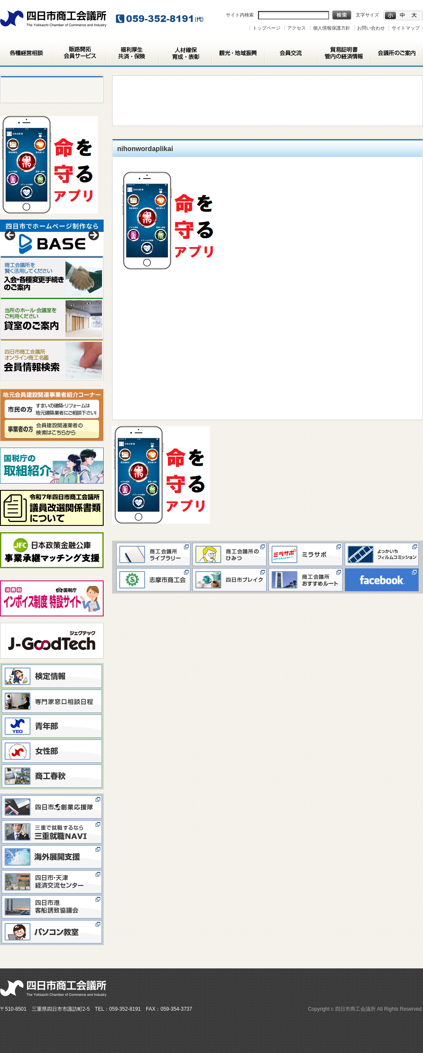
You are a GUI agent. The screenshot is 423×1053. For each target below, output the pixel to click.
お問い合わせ (371, 27)
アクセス (296, 27)
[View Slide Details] (52, 238)
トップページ (266, 27)
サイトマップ (406, 27)
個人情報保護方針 (331, 27)
